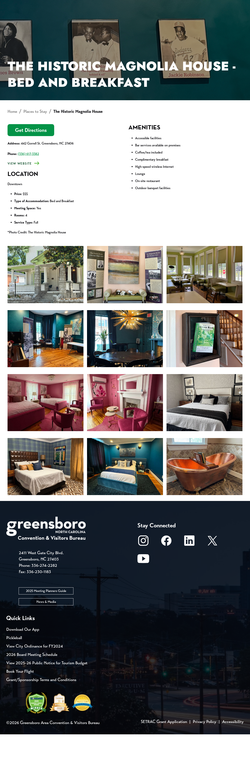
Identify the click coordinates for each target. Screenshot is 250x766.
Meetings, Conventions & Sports (183, 20)
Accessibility (233, 753)
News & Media (46, 633)
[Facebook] (166, 574)
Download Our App (22, 661)
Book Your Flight (20, 703)
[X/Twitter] (212, 574)
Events (14, 4)
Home (12, 143)
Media (140, 4)
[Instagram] (143, 574)
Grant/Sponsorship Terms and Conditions (41, 711)
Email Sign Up (110, 4)
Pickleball (14, 669)
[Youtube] (143, 592)
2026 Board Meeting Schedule (31, 686)
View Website (20, 195)
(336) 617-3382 (28, 185)
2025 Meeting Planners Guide (46, 622)
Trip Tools (42, 4)
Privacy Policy (204, 753)
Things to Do (129, 20)
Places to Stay (42, 20)
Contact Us (75, 4)
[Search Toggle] (238, 18)
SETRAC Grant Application (164, 753)
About (14, 18)
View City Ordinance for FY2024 (34, 677)
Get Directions (31, 162)
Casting (164, 4)
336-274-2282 (44, 597)
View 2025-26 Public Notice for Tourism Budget (46, 694)
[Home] (93, 20)
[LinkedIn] (189, 574)
